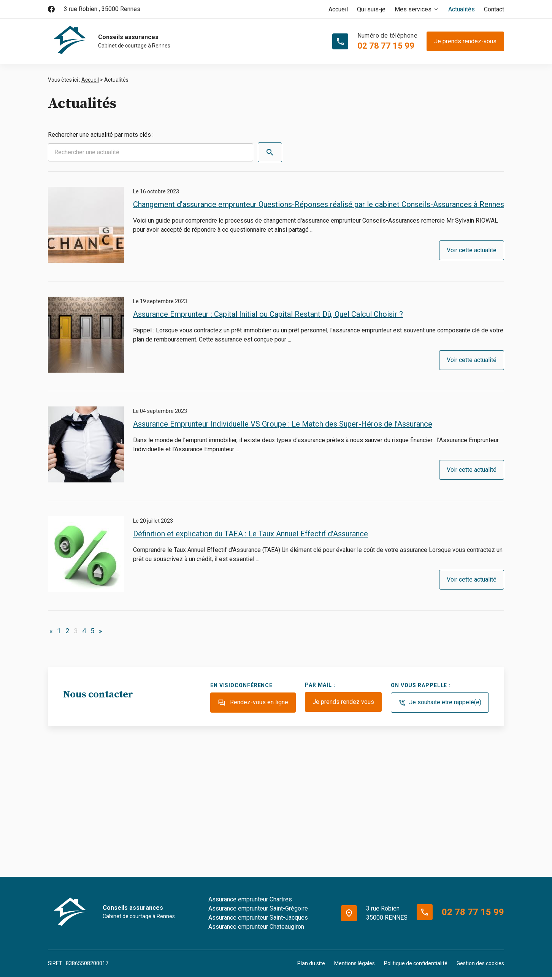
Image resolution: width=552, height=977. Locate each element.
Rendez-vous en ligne (253, 702)
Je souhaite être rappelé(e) (439, 702)
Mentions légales (354, 963)
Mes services (413, 9)
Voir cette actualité (471, 250)
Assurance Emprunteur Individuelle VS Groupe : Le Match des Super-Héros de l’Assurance (282, 423)
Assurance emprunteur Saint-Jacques (258, 917)
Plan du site (311, 963)
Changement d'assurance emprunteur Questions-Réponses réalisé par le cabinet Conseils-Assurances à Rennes (318, 204)
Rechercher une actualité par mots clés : (101, 134)
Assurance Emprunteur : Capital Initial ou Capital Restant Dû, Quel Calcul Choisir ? (268, 314)
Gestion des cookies (480, 963)
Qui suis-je (371, 9)
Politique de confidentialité (415, 963)
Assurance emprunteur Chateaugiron (256, 926)
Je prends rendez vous (343, 701)
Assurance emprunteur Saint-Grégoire (258, 908)
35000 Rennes (102, 9)
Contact (494, 9)
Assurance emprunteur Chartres (250, 899)
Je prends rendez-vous (465, 41)
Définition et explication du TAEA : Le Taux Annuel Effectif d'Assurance (250, 533)
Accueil (338, 9)
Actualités (461, 9)
